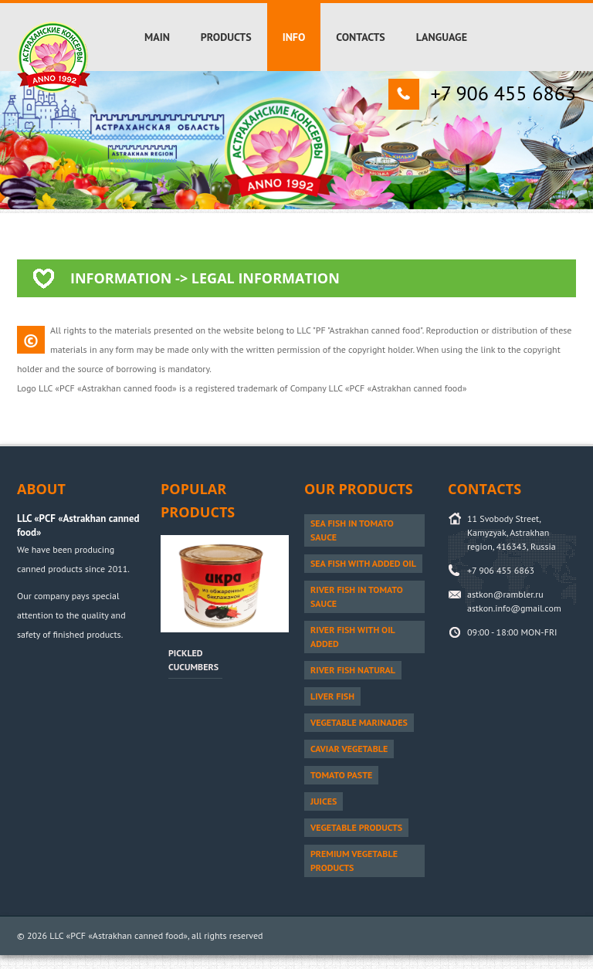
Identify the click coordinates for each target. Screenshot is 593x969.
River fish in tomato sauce (356, 596)
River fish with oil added (352, 636)
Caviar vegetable (349, 748)
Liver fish (332, 696)
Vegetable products (356, 827)
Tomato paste (341, 775)
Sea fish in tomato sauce (352, 530)
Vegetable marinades (359, 722)
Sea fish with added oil (363, 563)
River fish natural (352, 670)
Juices (323, 801)
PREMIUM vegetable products (354, 860)
